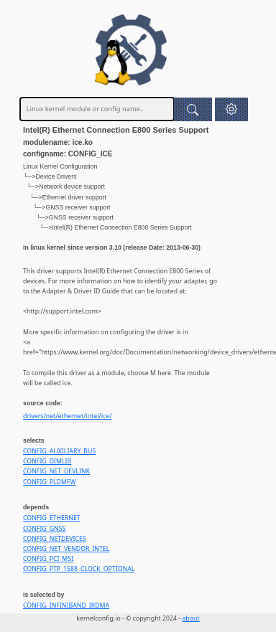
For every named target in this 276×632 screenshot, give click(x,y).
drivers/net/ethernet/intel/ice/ (67, 416)
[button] (231, 109)
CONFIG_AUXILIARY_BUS (59, 451)
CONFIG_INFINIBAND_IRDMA (66, 605)
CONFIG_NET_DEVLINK (56, 471)
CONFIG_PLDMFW (49, 482)
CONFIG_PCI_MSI (48, 559)
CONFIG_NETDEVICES (54, 538)
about (190, 618)
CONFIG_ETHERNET (51, 518)
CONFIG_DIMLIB (47, 461)
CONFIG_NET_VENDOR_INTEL (66, 548)
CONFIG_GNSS (44, 528)
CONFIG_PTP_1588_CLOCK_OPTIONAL (78, 569)
